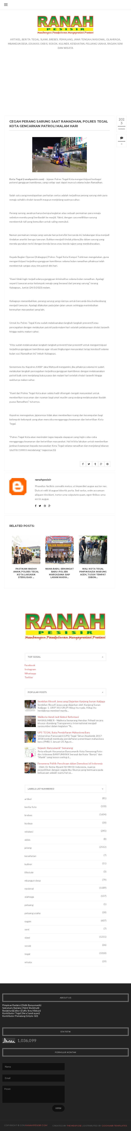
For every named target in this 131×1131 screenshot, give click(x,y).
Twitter (29, 677)
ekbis (27, 839)
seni (27, 929)
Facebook (30, 665)
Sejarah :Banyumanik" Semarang (55, 747)
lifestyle (29, 872)
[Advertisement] (65, 75)
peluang (29, 905)
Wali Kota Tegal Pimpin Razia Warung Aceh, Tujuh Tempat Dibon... (93, 573)
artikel (28, 799)
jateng (28, 847)
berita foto (31, 807)
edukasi (29, 831)
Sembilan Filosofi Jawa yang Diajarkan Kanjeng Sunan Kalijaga (71, 701)
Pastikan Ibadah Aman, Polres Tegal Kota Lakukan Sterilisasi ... (26, 573)
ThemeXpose (74, 1125)
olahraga (29, 896)
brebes (28, 815)
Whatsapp (30, 673)
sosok (28, 945)
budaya (29, 823)
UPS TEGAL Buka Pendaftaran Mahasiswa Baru (64, 732)
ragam (28, 921)
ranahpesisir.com (36, 1125)
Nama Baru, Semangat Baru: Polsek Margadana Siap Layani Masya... (59, 573)
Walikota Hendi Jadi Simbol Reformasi (58, 716)
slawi (27, 937)
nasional (29, 888)
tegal (27, 953)
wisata (28, 962)
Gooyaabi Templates (114, 1125)
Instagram (30, 669)
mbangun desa (33, 880)
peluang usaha (33, 913)
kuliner (28, 864)
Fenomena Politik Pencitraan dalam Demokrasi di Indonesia (70, 763)
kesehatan (30, 856)
